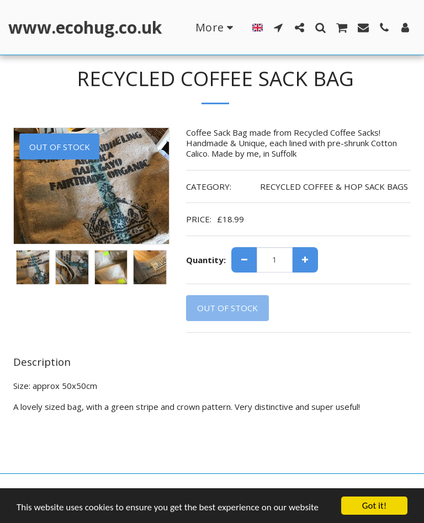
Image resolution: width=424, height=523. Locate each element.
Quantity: (206, 260)
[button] (278, 27)
